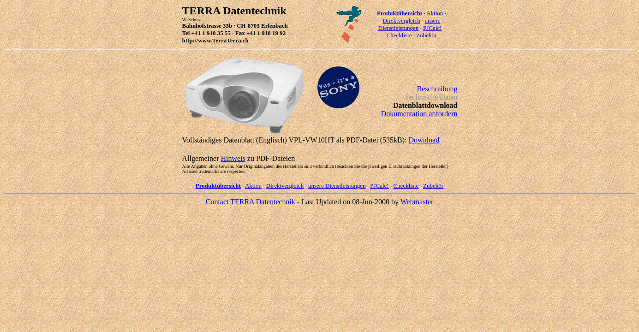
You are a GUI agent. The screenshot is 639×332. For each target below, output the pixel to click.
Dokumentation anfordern (419, 114)
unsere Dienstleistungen (409, 24)
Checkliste (399, 35)
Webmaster (417, 202)
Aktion (434, 13)
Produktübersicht (399, 13)
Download (424, 140)
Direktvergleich (401, 20)
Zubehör (426, 35)
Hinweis (233, 158)
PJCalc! (432, 27)
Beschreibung (437, 89)
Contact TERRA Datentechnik (250, 202)
